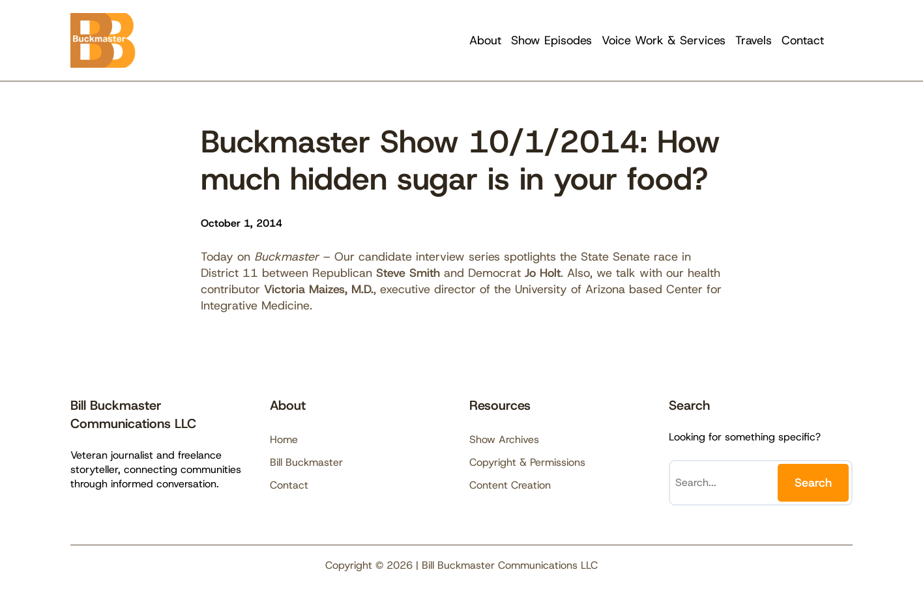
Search (813, 483)
